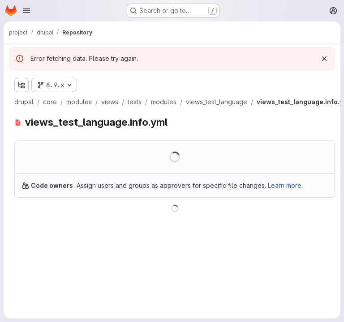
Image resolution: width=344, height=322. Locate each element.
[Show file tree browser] (21, 85)
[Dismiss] (324, 58)
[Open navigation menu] (26, 11)
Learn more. (285, 185)
